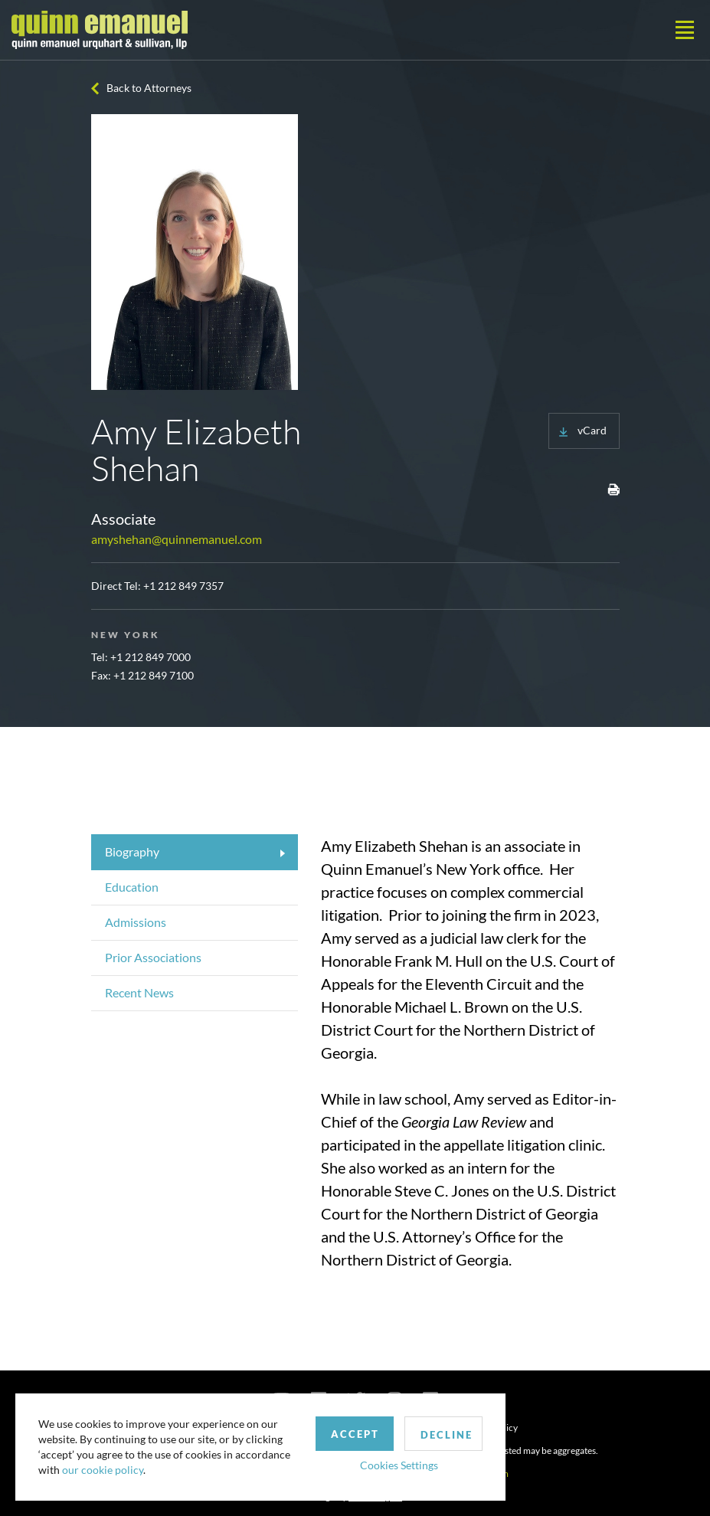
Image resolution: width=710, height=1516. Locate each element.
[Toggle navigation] (685, 30)
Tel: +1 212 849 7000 (141, 656)
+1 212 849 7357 (183, 585)
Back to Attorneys (148, 87)
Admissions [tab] (135, 922)
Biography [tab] (132, 851)
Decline (446, 1435)
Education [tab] (132, 886)
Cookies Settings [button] (399, 1465)
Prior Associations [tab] (153, 957)
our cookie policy (102, 1469)
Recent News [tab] (139, 992)
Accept (355, 1434)
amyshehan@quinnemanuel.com (176, 539)
